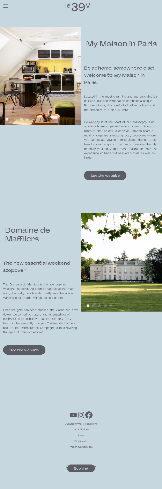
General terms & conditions (81, 423)
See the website (105, 175)
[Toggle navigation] (5, 6)
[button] (7, 119)
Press (81, 435)
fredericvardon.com (81, 446)
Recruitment (81, 440)
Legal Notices (81, 429)
